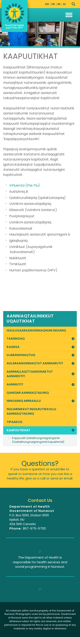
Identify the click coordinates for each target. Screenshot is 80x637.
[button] (69, 15)
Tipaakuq (14, 422)
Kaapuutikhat (41, 430)
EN (47, 4)
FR (53, 4)
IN (58, 4)
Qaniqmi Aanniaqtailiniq (28, 393)
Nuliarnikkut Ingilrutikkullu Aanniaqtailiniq (31, 411)
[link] (40, 319)
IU (64, 4)
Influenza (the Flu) (24, 185)
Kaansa (41, 347)
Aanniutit (41, 384)
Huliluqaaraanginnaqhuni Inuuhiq (36, 330)
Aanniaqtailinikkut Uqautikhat (30, 319)
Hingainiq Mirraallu (41, 401)
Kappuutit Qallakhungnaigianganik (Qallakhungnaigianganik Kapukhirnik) (38, 440)
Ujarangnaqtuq (41, 355)
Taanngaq (41, 338)
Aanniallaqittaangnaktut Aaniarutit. (41, 373)
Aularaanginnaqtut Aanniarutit (41, 363)
